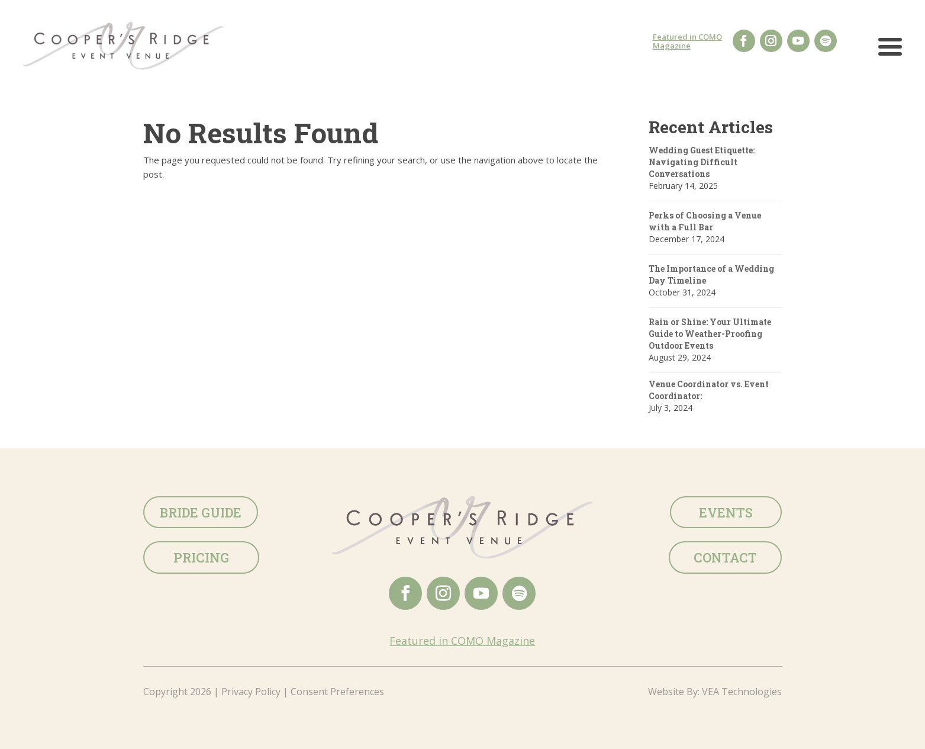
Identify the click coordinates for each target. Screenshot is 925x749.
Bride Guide (200, 512)
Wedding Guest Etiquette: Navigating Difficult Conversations (702, 161)
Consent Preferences (337, 691)
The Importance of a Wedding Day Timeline (711, 274)
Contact (725, 557)
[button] (890, 52)
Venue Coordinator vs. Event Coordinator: (709, 389)
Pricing (201, 557)
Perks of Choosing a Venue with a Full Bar (705, 221)
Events (725, 512)
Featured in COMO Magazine (687, 41)
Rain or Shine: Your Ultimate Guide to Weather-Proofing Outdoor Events (710, 333)
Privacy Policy (251, 691)
